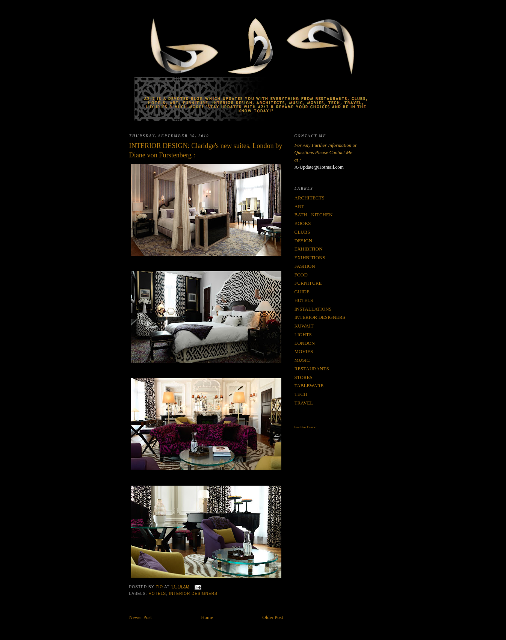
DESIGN (304, 240)
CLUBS (302, 232)
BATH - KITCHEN (314, 214)
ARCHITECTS (310, 198)
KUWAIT (304, 326)
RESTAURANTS (312, 368)
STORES (304, 377)
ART (299, 206)
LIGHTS (303, 334)
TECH (301, 394)
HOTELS (157, 594)
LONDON (305, 343)
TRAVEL (304, 403)
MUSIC (302, 360)
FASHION (305, 266)
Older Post (272, 617)
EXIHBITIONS (310, 257)
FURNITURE (308, 283)
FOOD (301, 275)
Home (207, 617)
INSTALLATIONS (313, 309)
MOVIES (304, 351)
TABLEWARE (309, 385)
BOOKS (303, 223)
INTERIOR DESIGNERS (193, 594)
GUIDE (302, 291)
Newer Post (140, 617)
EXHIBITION (309, 249)
